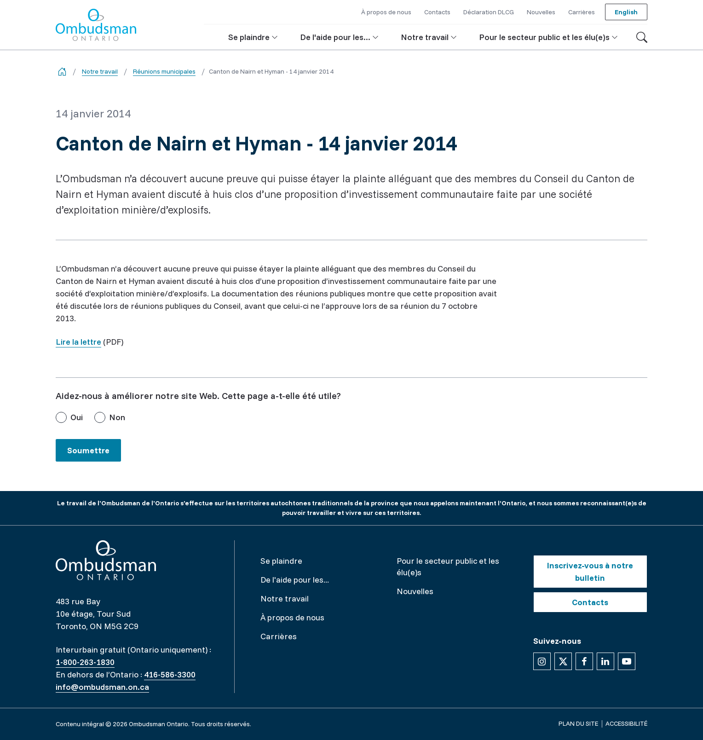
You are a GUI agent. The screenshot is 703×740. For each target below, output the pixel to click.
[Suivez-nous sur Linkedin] (605, 661)
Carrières (278, 636)
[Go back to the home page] (62, 71)
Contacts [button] (437, 12)
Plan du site (578, 723)
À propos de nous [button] (386, 12)
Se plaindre (281, 560)
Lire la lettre (78, 341)
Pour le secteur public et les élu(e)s (448, 566)
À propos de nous (292, 617)
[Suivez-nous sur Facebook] (584, 661)
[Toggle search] (641, 37)
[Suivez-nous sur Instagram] (542, 661)
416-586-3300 (170, 674)
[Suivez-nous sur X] (563, 661)
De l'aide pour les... (294, 579)
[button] (253, 37)
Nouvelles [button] (541, 12)
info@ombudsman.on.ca (102, 687)
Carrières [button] (581, 12)
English (626, 12)
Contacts (590, 602)
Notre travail (100, 71)
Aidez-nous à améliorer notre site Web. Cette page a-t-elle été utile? (198, 395)
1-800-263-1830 (85, 662)
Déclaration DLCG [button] (488, 12)
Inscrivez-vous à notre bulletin (590, 571)
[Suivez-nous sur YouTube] (626, 661)
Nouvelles (415, 591)
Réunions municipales (164, 71)
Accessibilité (626, 723)
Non (117, 417)
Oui (76, 417)
